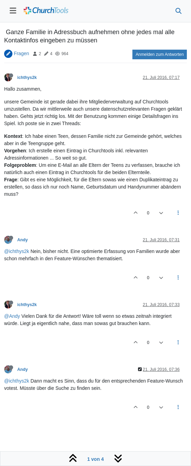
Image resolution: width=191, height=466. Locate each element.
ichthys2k (27, 77)
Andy (22, 239)
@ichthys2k (16, 251)
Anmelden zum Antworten (159, 54)
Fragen (21, 53)
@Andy (12, 316)
